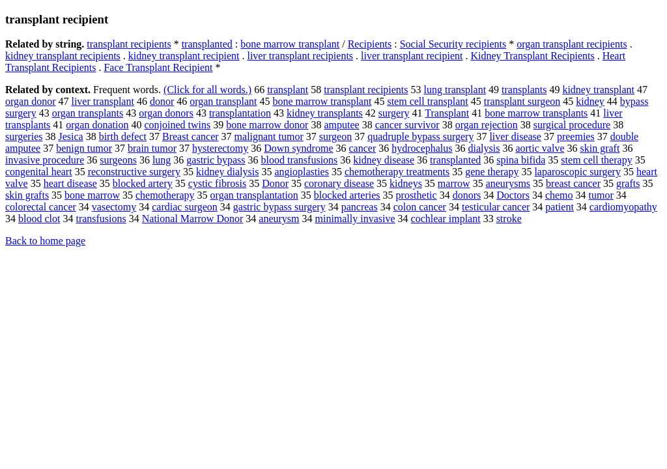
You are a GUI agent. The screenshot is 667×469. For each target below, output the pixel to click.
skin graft (600, 148)
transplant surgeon (522, 101)
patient (559, 206)
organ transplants (87, 113)
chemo (559, 195)
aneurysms (508, 183)
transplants (524, 89)
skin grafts (27, 195)
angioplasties (301, 171)
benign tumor (84, 148)
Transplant (447, 113)
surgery (394, 113)
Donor (275, 183)
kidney (590, 101)
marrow (454, 183)
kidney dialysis (227, 171)
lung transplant (455, 89)
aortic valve (539, 148)
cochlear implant (446, 218)
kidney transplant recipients (63, 55)
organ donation (97, 124)
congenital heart (38, 171)
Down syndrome (298, 148)
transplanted (207, 44)
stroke (509, 218)
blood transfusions (299, 159)
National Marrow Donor (193, 218)
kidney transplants (325, 113)
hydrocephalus (421, 148)
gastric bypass (215, 159)
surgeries (23, 136)
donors (467, 195)
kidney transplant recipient (184, 55)
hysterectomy (220, 148)
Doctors (513, 195)
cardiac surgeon (185, 206)
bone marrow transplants (536, 113)
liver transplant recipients (300, 55)
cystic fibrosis (217, 183)
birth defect (123, 136)
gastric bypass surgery (279, 206)
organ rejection (486, 124)
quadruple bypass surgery (420, 136)
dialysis (484, 148)
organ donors (166, 113)
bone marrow (92, 195)
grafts (628, 183)
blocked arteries (347, 195)
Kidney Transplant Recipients (532, 55)
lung (161, 159)
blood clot (39, 218)
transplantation (240, 113)
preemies (576, 136)
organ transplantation (254, 195)
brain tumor (152, 148)
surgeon (335, 136)
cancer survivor (407, 124)
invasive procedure (44, 159)
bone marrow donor (267, 124)
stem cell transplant (427, 101)
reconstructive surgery (134, 171)
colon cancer (419, 206)
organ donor (30, 101)
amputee (341, 124)
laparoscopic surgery (577, 171)
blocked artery (143, 183)
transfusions (101, 218)
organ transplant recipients (572, 44)
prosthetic (416, 195)
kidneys (406, 183)
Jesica (70, 136)
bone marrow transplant (289, 44)
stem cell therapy (596, 159)
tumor (601, 195)
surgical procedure (571, 124)
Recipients (370, 44)
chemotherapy (165, 195)
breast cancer (573, 183)
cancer (362, 148)
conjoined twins (177, 124)
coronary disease (339, 183)
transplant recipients (129, 44)
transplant (287, 89)
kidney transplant (598, 89)
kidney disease (383, 159)
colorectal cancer (40, 206)
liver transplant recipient (411, 55)
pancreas (359, 206)
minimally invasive (355, 218)
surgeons (118, 159)
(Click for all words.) (207, 89)
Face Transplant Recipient (158, 67)
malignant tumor (269, 136)
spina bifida (520, 159)
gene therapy (491, 171)
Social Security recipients (453, 44)
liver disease (515, 136)
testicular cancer (496, 206)
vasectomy (114, 206)
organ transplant (223, 101)
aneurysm (279, 218)
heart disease (70, 183)
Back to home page (45, 240)
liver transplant (102, 101)
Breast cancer (190, 136)
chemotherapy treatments (397, 171)
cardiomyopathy (623, 206)
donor (162, 101)
